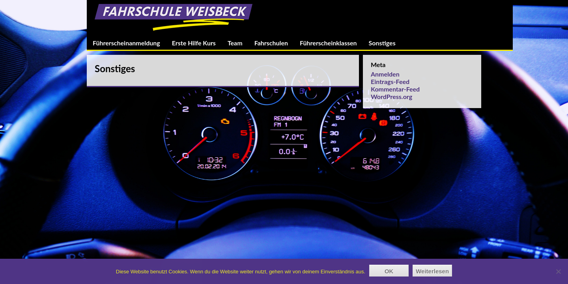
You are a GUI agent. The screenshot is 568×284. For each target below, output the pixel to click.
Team (235, 43)
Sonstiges (382, 43)
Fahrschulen (271, 43)
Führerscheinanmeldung (126, 43)
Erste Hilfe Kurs (194, 43)
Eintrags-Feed (390, 81)
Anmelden (385, 74)
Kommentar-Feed (395, 89)
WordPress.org (391, 96)
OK (389, 271)
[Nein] (558, 271)
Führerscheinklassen (328, 43)
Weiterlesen (432, 271)
